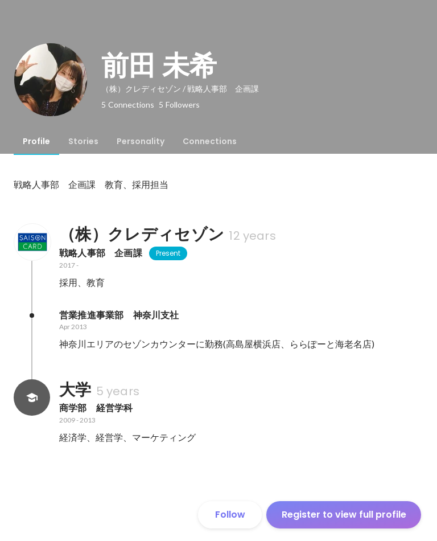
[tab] (36, 141)
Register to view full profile (344, 514)
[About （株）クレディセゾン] (32, 242)
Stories (83, 141)
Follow (230, 514)
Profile (36, 141)
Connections (210, 141)
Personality (140, 141)
